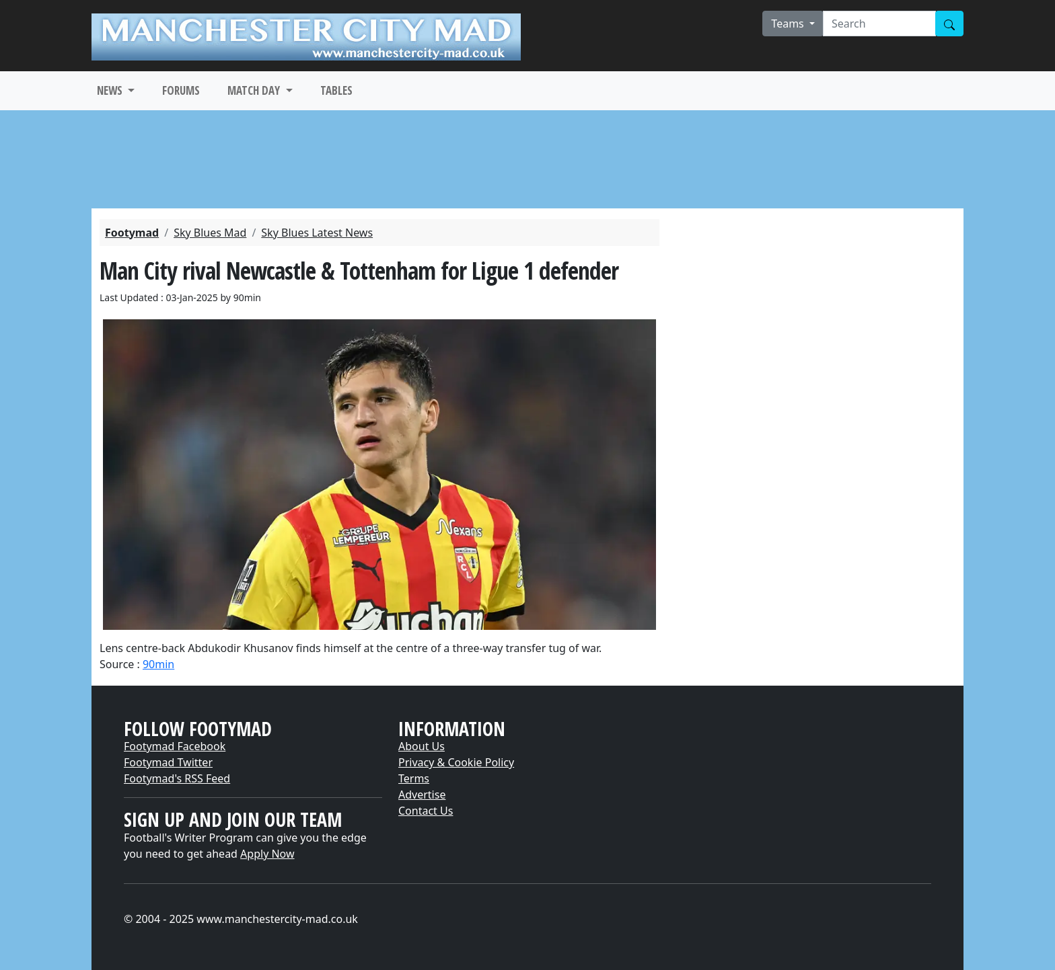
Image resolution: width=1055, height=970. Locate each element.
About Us (421, 746)
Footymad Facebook (174, 746)
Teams (789, 23)
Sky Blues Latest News (317, 232)
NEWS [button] (111, 90)
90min (158, 664)
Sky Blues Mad (210, 232)
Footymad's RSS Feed (177, 778)
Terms (413, 778)
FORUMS (181, 90)
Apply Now (267, 853)
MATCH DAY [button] (255, 90)
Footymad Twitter (168, 762)
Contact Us (425, 810)
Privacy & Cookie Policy (456, 762)
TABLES (336, 90)
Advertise (421, 794)
